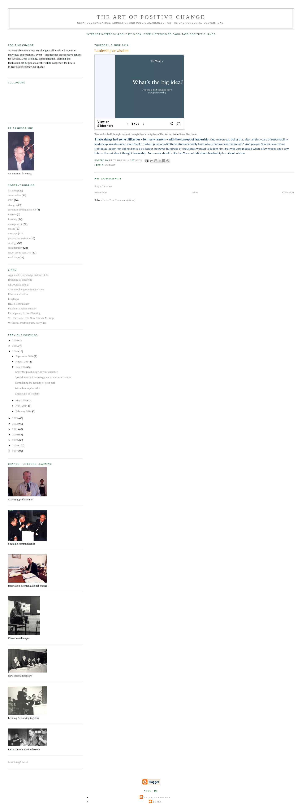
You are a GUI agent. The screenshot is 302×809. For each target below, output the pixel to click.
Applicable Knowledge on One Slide (28, 275)
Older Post (288, 192)
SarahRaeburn (188, 134)
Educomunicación (18, 294)
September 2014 (25, 356)
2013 (15, 418)
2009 (15, 440)
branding (13, 190)
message (12, 233)
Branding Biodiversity (20, 279)
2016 (15, 340)
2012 (15, 423)
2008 (15, 445)
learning (12, 219)
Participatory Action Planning (24, 313)
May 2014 (21, 400)
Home (194, 192)
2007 (15, 450)
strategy (12, 243)
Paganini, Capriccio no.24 (22, 308)
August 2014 (23, 361)
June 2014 (21, 367)
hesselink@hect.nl (18, 762)
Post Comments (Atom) (122, 200)
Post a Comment (103, 186)
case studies (14, 195)
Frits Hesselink (157, 797)
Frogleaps (13, 298)
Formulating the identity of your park (35, 382)
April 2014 (22, 405)
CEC (10, 200)
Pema (157, 801)
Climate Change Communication (26, 289)
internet (12, 214)
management (15, 224)
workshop (13, 257)
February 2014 (24, 411)
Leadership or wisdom (27, 393)
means (11, 228)
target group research (19, 252)
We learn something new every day (27, 322)
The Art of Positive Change (151, 17)
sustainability (15, 247)
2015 (15, 345)
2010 (15, 434)
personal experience (19, 238)
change (110, 165)
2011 (15, 429)
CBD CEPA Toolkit (18, 284)
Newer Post (100, 192)
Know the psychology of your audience (36, 371)
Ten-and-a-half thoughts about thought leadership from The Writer (133, 134)
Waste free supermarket (27, 388)
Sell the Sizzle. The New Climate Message (31, 317)
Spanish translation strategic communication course (43, 377)
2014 (15, 351)
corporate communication (22, 209)
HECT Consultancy (18, 303)
